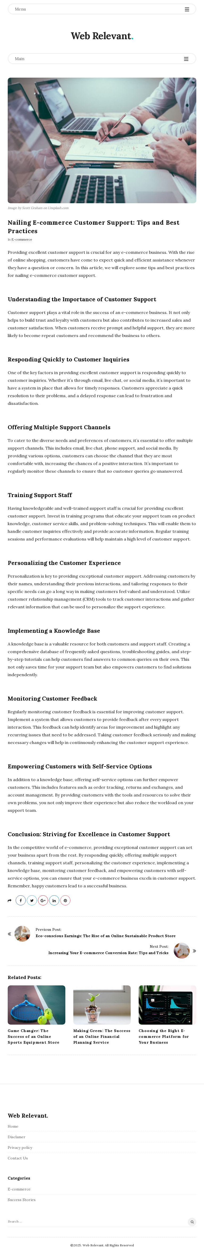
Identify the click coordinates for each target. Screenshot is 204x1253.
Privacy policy (20, 1147)
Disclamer (17, 1137)
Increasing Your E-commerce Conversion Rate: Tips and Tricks (108, 952)
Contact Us (18, 1158)
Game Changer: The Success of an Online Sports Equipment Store (34, 1036)
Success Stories (22, 1199)
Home (13, 1126)
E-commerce (21, 239)
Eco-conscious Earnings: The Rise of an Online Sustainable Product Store (106, 935)
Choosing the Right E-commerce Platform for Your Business (164, 1036)
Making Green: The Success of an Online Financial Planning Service (101, 1036)
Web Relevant (101, 36)
